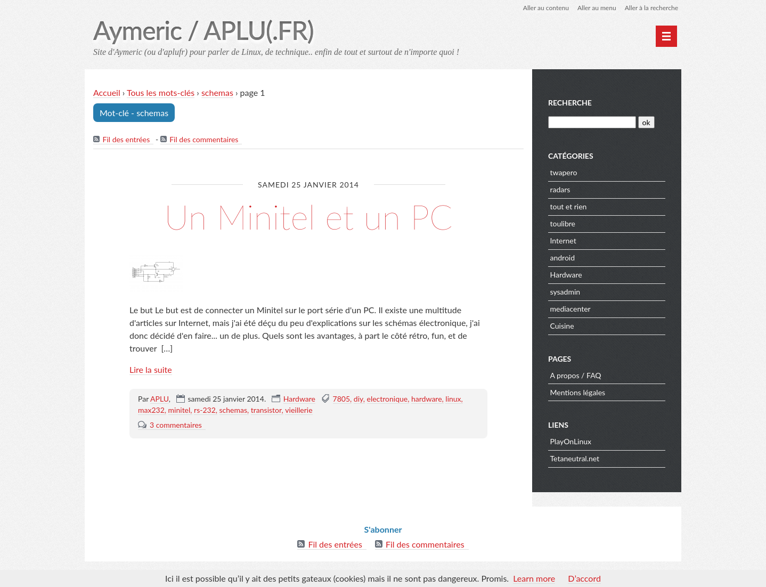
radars (560, 189)
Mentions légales (578, 392)
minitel (179, 409)
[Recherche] (592, 122)
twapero (563, 172)
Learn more (534, 578)
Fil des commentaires (203, 139)
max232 (151, 409)
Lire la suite (150, 369)
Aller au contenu (546, 8)
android (562, 257)
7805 (341, 398)
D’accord (584, 578)
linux (453, 398)
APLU (159, 398)
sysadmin (565, 291)
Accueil (106, 92)
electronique (387, 398)
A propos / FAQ (575, 375)
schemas (217, 92)
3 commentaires (176, 424)
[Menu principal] (666, 36)
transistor (266, 409)
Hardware (299, 398)
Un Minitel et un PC (308, 216)
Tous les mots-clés (160, 92)
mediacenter (570, 308)
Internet (563, 240)
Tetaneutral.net (575, 458)
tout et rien (568, 206)
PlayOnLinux (571, 441)
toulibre (562, 223)
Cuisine (562, 325)
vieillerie (298, 409)
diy (358, 398)
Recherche (570, 102)
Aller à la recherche (651, 8)
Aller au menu (596, 8)
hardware (426, 398)
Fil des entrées (126, 139)
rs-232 (205, 409)
